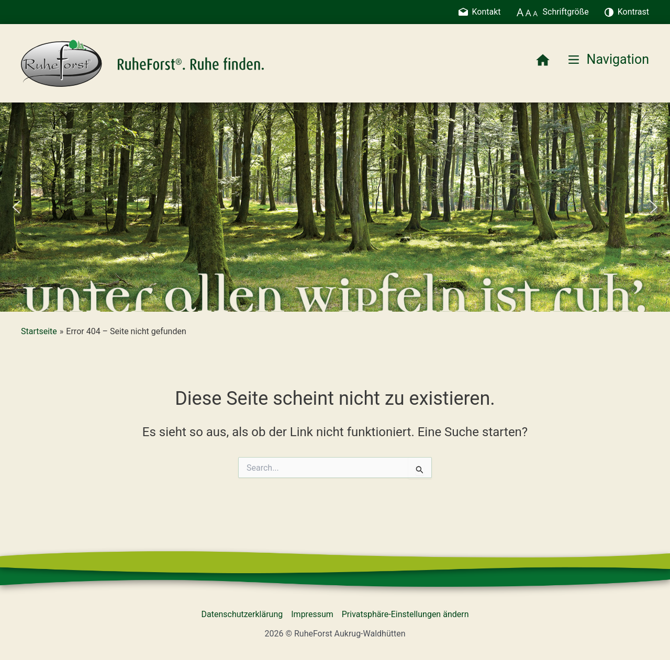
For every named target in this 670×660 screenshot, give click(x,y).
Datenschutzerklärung (242, 614)
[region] (335, 207)
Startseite (39, 331)
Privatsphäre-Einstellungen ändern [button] (405, 614)
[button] (16, 207)
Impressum (312, 614)
